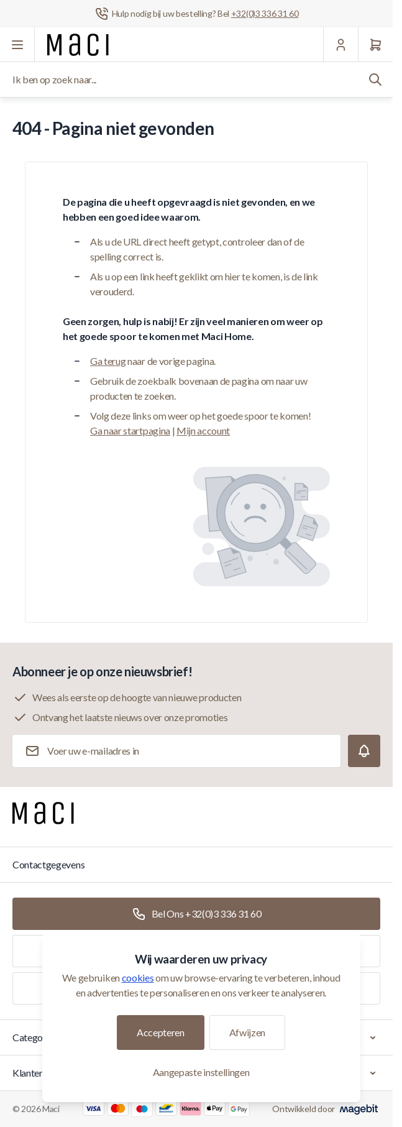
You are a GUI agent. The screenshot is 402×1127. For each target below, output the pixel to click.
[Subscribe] (364, 751)
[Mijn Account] (340, 44)
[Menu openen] (17, 44)
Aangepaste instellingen (201, 1072)
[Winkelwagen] (375, 44)
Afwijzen (247, 1032)
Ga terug (108, 361)
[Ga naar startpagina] (78, 45)
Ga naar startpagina (130, 430)
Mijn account (203, 430)
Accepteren (161, 1032)
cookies (138, 977)
